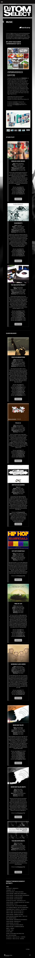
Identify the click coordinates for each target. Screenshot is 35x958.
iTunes (20, 191)
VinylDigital (20, 312)
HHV (21, 187)
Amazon (20, 188)
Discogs (20, 192)
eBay (21, 631)
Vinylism (17, 103)
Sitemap (11, 955)
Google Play (20, 759)
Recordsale (20, 395)
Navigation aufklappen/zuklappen (17, 1)
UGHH (19, 320)
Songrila (20, 694)
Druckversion (7, 955)
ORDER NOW (18, 199)
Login (30, 954)
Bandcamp (17, 104)
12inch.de (21, 193)
